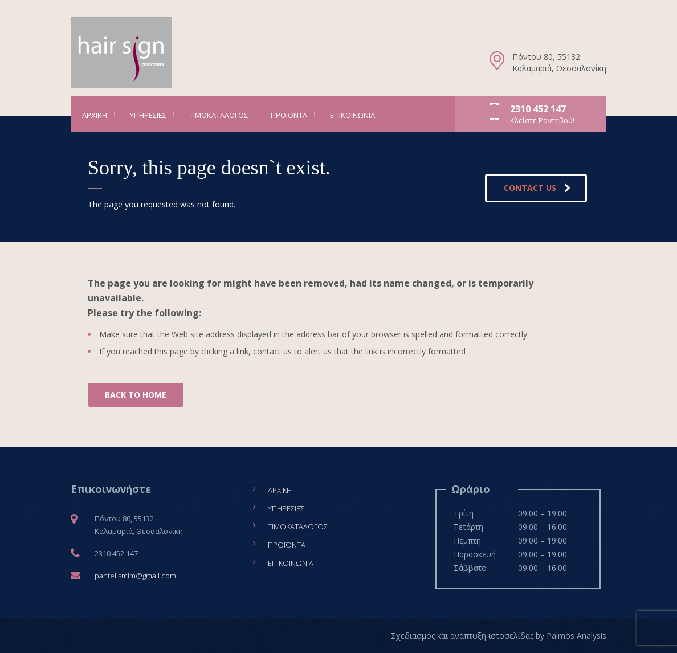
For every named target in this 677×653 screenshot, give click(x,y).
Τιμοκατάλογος (218, 115)
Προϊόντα (289, 115)
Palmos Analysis (576, 635)
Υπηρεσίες (148, 115)
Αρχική (94, 115)
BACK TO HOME (135, 394)
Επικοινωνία (352, 115)
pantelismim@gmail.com (135, 575)
